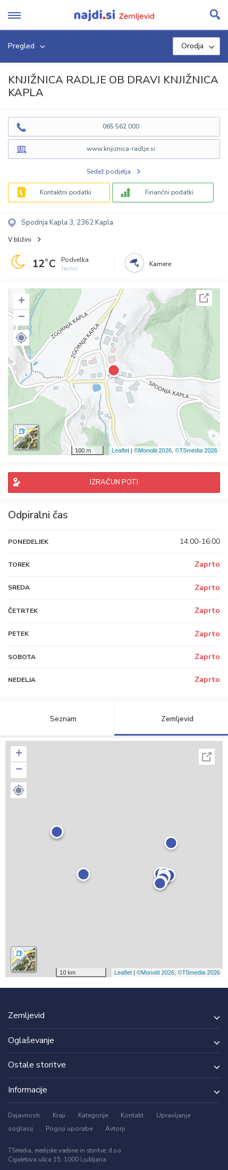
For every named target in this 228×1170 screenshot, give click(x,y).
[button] (21, 338)
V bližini (19, 239)
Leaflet (120, 450)
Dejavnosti (24, 1115)
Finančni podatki (169, 192)
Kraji (59, 1115)
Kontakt (132, 1115)
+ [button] (21, 302)
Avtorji (115, 1128)
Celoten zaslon (204, 298)
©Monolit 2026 (153, 450)
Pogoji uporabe (69, 1128)
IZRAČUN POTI (114, 482)
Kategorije (93, 1115)
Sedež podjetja (109, 171)
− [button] (21, 318)
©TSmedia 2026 (196, 450)
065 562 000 (121, 126)
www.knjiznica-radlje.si (121, 148)
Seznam (57, 719)
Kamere (160, 264)
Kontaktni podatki (65, 192)
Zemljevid (171, 719)
